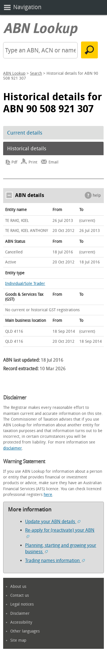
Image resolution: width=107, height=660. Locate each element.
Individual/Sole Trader (25, 283)
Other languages (25, 631)
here (48, 494)
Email (53, 162)
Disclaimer (20, 613)
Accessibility (21, 622)
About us (18, 586)
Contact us (19, 595)
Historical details (26, 148)
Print (33, 162)
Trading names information (55, 560)
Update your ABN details (52, 521)
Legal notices (22, 604)
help (97, 195)
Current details (24, 133)
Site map (18, 640)
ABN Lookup (14, 73)
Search (36, 73)
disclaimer (12, 448)
